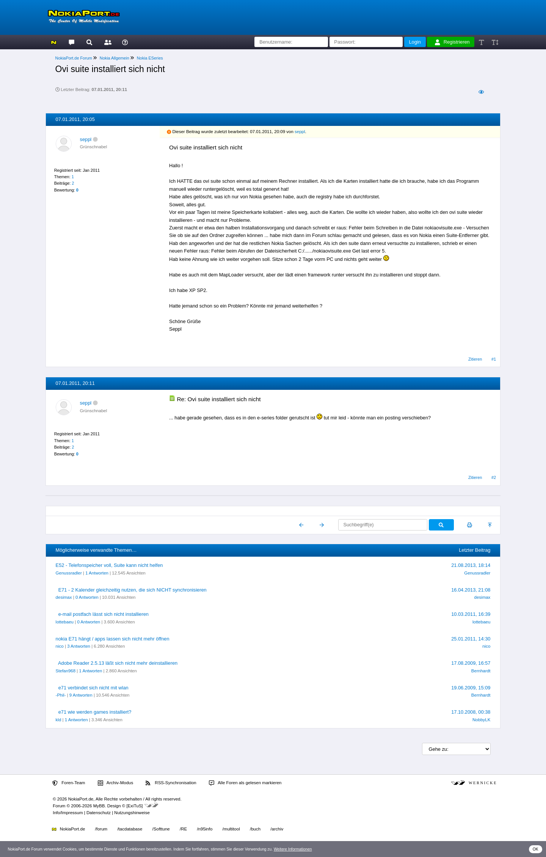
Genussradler (69, 573)
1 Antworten (96, 573)
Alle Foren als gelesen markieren (245, 783)
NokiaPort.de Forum (73, 58)
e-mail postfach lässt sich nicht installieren (103, 614)
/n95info (204, 829)
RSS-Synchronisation (171, 783)
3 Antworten (78, 646)
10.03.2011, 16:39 (470, 614)
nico (60, 646)
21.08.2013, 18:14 (470, 565)
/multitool (231, 829)
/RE (183, 829)
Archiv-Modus (115, 783)
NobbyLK (481, 719)
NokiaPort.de (68, 829)
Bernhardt (481, 671)
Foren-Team (68, 783)
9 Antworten (81, 695)
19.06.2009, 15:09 (470, 688)
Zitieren (475, 359)
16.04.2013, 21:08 (470, 590)
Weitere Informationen (293, 849)
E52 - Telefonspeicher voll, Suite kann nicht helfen (109, 565)
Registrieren (452, 42)
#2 (493, 477)
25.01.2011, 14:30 (470, 639)
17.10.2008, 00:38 (470, 712)
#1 (493, 359)
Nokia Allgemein (114, 58)
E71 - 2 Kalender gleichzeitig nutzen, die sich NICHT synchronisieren (132, 590)
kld (58, 719)
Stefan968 (66, 671)
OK (535, 849)
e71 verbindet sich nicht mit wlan (93, 688)
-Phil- (61, 695)
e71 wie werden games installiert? (95, 712)
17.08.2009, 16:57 (470, 663)
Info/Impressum (68, 812)
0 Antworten (87, 597)
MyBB (99, 806)
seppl (86, 139)
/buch (255, 829)
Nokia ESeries (150, 58)
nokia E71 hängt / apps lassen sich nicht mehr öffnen (112, 639)
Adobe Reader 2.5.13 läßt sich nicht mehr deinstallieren (117, 663)
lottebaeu (65, 622)
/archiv (276, 829)
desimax (64, 597)
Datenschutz (98, 812)
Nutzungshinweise (131, 812)
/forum (101, 829)
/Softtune (161, 829)
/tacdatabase (129, 829)
